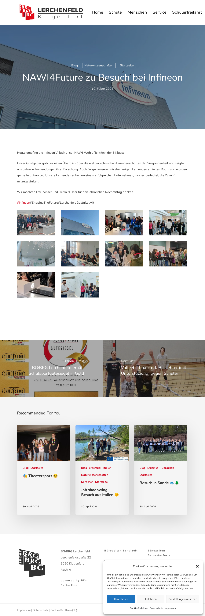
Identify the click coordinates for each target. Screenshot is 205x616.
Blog (74, 65)
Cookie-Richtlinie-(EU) (63, 610)
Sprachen (87, 482)
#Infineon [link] (23, 202)
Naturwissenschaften (98, 65)
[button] (197, 566)
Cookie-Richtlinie (139, 608)
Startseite (127, 65)
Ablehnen (150, 599)
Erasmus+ (95, 468)
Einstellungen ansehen (182, 599)
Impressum (171, 608)
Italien (107, 468)
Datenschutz (156, 608)
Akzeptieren (120, 599)
